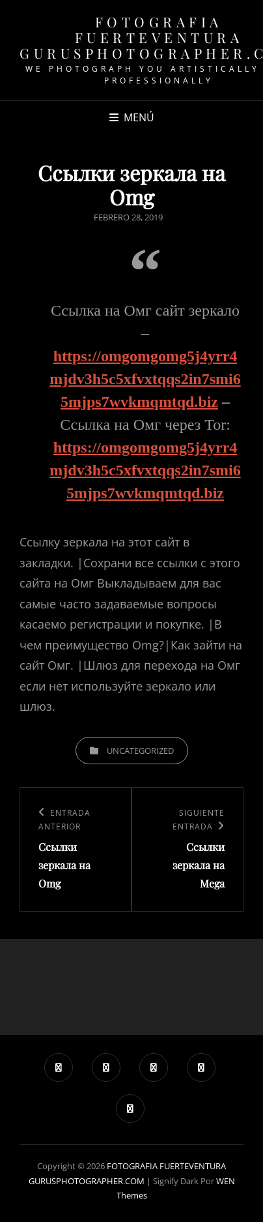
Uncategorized (140, 750)
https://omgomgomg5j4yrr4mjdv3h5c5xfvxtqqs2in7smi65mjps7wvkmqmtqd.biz (144, 379)
